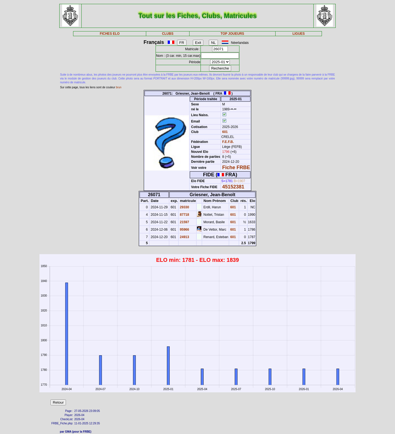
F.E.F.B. (228, 142)
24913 (184, 237)
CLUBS (167, 34)
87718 (184, 215)
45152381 (233, 187)
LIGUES (298, 34)
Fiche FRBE (236, 167)
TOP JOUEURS (232, 34)
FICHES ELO (110, 34)
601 (224, 132)
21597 (184, 222)
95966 (184, 229)
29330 (184, 207)
